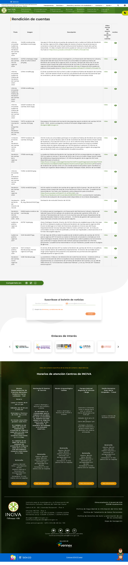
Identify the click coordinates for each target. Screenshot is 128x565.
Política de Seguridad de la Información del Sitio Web (99, 509)
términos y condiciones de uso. (52, 309)
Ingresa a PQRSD (105, 10)
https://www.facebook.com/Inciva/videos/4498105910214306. (61, 195)
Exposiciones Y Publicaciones (56, 10)
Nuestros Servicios (81, 10)
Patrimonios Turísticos (26, 10)
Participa (60, 5)
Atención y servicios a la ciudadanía (80, 5)
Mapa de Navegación (113, 521)
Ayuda (109, 5)
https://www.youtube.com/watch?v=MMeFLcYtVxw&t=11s (81, 68)
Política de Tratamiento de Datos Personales (103, 512)
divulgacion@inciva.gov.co (50, 125)
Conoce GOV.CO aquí (74, 557)
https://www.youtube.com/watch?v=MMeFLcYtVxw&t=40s (69, 50)
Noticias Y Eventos (70, 10)
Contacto (99, 5)
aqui (78, 66)
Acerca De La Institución (92, 10)
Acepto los (49, 309)
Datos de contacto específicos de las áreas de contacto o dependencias (64, 368)
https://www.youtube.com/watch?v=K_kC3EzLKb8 (58, 193)
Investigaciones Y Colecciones (40, 10)
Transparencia (48, 5)
